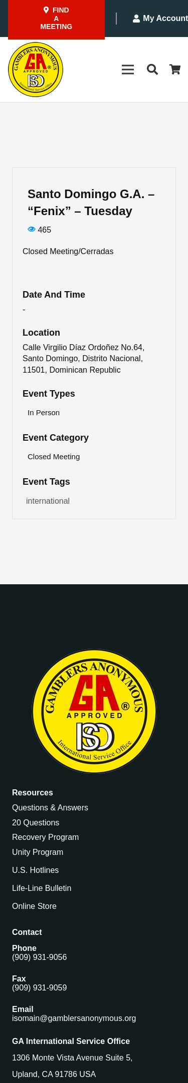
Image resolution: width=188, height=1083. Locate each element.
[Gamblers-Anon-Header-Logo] (35, 69)
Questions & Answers (50, 807)
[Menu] (127, 69)
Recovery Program (45, 837)
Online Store (34, 906)
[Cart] (175, 69)
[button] (152, 69)
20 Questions (35, 822)
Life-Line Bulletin (41, 888)
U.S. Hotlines (35, 870)
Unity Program (37, 852)
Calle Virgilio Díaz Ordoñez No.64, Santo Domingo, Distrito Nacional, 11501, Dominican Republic (83, 358)
